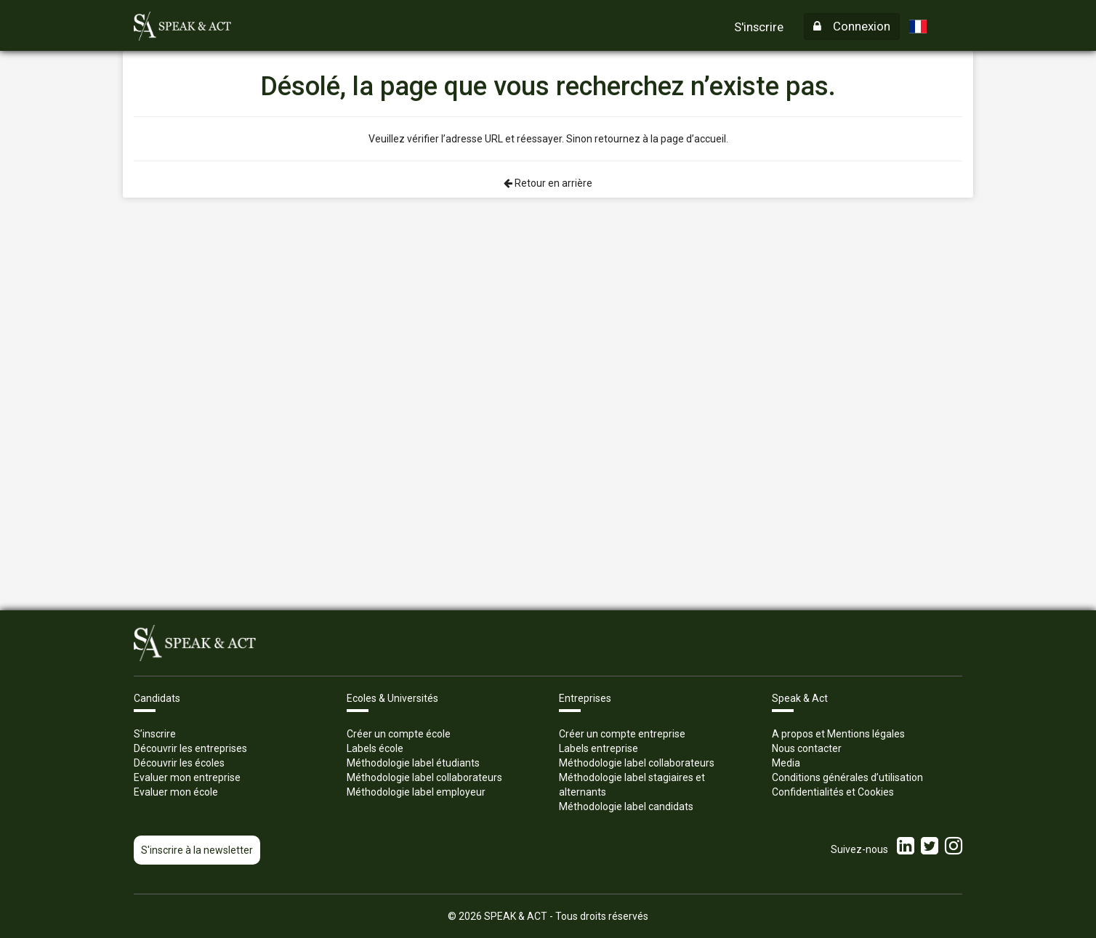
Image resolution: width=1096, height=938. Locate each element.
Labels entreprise (598, 748)
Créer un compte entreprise (622, 734)
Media (786, 763)
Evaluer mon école (176, 792)
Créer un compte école (399, 734)
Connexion (851, 26)
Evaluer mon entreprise (187, 777)
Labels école (375, 748)
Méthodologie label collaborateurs (424, 777)
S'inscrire (758, 27)
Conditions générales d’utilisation (847, 777)
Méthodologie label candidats (626, 806)
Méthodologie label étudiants (413, 763)
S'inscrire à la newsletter (197, 850)
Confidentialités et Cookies (833, 792)
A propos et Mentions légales (838, 734)
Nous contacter (807, 748)
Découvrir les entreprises (190, 748)
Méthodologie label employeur (416, 792)
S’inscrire (155, 734)
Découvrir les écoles (179, 763)
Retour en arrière (548, 183)
